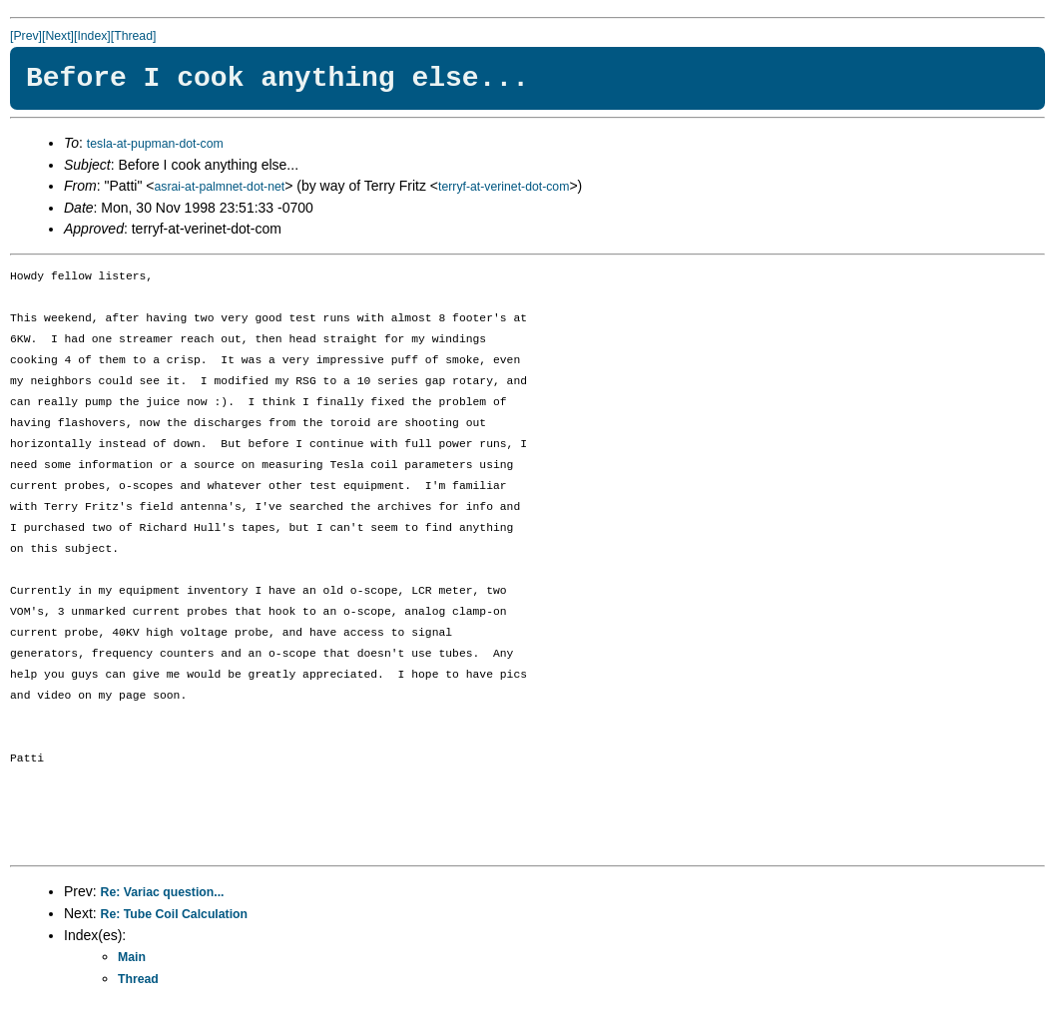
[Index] (92, 36)
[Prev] (26, 36)
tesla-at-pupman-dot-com (155, 144)
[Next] (58, 36)
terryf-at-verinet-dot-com (503, 187)
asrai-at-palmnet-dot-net (219, 187)
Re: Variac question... (163, 892)
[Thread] (134, 36)
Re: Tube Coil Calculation (174, 914)
